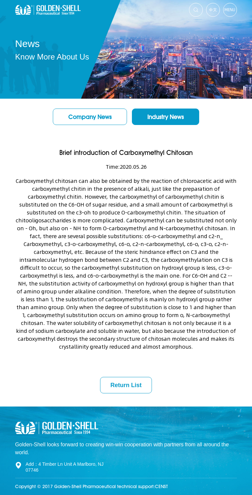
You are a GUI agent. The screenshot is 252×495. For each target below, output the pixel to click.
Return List (125, 385)
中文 (213, 9)
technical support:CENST (142, 486)
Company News (90, 116)
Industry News (165, 116)
